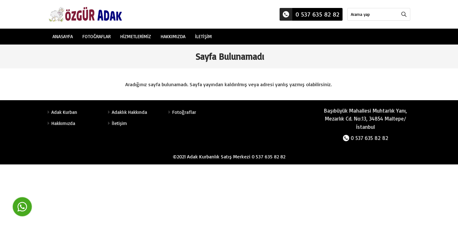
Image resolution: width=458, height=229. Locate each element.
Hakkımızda (173, 36)
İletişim (203, 36)
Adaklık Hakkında (128, 112)
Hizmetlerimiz (135, 36)
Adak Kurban (63, 112)
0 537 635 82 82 (309, 14)
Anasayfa (62, 36)
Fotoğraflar (96, 36)
